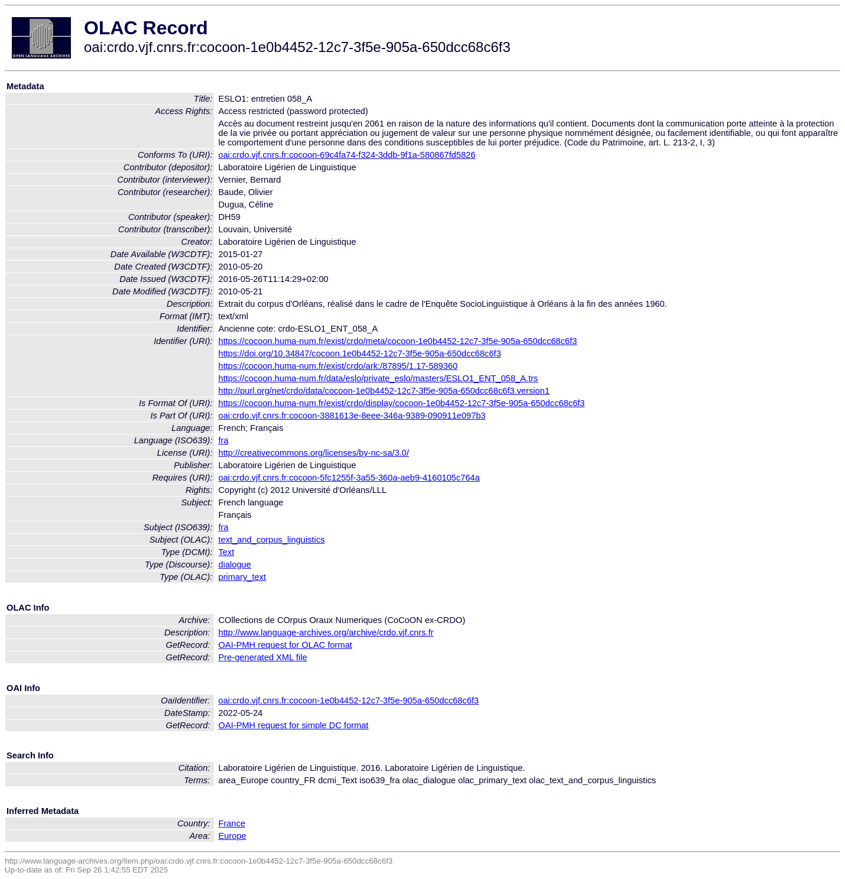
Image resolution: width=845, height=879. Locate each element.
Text (227, 552)
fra (224, 440)
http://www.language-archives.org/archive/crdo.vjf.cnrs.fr (326, 632)
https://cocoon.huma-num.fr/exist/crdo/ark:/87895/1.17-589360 (338, 366)
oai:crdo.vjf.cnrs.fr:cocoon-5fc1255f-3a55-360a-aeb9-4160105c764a (349, 477)
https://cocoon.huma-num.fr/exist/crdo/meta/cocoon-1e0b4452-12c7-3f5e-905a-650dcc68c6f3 (398, 341)
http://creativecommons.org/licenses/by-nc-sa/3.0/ (314, 453)
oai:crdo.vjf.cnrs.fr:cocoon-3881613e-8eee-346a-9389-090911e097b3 (352, 415)
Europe (232, 836)
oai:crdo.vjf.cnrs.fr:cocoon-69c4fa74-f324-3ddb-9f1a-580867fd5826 (347, 155)
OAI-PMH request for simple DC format (294, 725)
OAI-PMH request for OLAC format (285, 645)
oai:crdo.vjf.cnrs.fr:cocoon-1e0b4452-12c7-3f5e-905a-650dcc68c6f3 (349, 700)
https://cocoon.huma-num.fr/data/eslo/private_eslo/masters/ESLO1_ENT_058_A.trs (378, 378)
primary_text (242, 577)
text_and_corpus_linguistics (272, 539)
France (232, 823)
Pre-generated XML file (263, 657)
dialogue (235, 564)
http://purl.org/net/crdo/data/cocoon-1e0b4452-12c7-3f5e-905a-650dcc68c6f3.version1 (384, 390)
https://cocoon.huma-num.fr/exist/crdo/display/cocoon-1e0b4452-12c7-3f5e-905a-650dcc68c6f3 (402, 403)
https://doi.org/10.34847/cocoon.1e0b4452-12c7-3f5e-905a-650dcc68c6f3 (360, 353)
